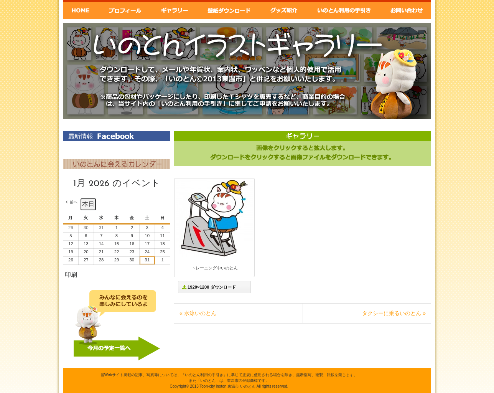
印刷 (70, 276)
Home (80, 9)
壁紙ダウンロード (228, 9)
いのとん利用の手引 (345, 9)
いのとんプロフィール (124, 9)
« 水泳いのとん (197, 313)
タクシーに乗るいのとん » (394, 313)
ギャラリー (173, 9)
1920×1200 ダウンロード (209, 287)
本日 (88, 204)
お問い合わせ (406, 9)
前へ (73, 202)
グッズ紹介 (284, 9)
